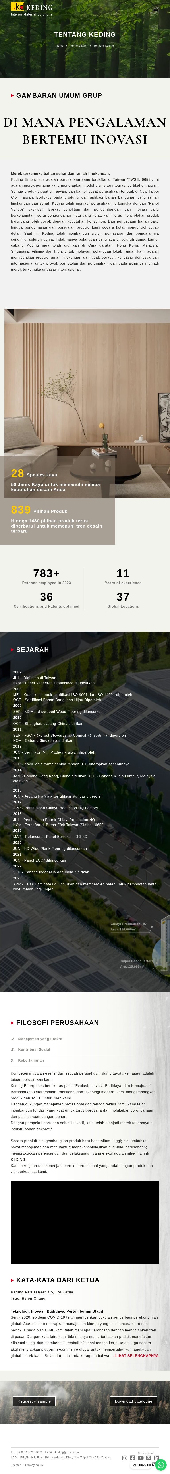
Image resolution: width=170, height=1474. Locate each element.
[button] (155, 9)
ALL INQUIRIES (143, 1464)
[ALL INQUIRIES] (160, 1464)
